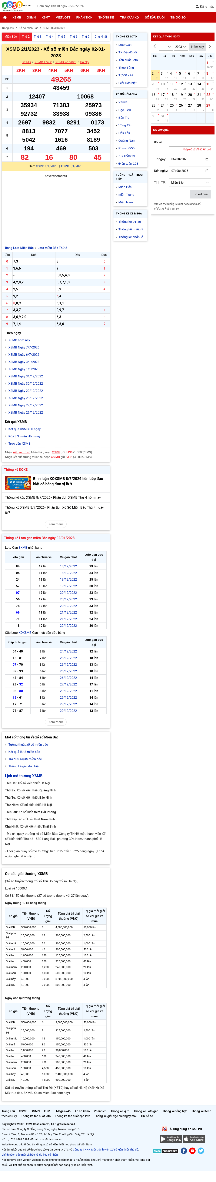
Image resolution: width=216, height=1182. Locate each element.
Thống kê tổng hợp (174, 1111)
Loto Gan (125, 44)
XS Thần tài (127, 156)
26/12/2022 (68, 665)
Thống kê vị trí (119, 1111)
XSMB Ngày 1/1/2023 (24, 369)
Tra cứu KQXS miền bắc (25, 759)
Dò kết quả (200, 194)
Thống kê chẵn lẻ (131, 237)
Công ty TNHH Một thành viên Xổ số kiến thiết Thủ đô (105, 1149)
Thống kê (106, 17)
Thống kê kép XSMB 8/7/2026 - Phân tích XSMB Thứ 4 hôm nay (53, 497)
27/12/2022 (68, 684)
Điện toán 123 (128, 163)
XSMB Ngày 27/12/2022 (26, 405)
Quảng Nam (127, 140)
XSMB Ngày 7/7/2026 (24, 347)
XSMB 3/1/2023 (71, 166)
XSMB (17, 17)
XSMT (46, 17)
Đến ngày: (161, 171)
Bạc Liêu (125, 110)
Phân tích (84, 17)
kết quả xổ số (21, 452)
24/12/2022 (68, 651)
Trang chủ (8, 1111)
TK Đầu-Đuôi (128, 52)
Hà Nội (84, 62)
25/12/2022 (68, 658)
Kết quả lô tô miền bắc (24, 752)
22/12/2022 (68, 626)
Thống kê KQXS (16, 470)
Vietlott (63, 17)
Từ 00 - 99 (126, 75)
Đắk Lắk (124, 133)
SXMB (23, 548)
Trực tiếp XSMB (20, 443)
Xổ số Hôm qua (126, 94)
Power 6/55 (127, 148)
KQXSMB (25, 633)
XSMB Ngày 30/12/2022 (26, 383)
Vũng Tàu (125, 125)
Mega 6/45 (63, 1111)
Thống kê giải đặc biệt (24, 766)
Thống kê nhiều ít (131, 229)
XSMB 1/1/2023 (46, 166)
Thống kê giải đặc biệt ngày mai (115, 1116)
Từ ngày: (160, 159)
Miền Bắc (125, 187)
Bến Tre (124, 117)
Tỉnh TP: (160, 182)
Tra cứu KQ (129, 17)
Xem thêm (56, 524)
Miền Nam (126, 202)
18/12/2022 (68, 573)
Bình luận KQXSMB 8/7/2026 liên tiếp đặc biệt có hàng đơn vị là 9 (68, 481)
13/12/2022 (68, 566)
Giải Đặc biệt (128, 83)
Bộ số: (158, 142)
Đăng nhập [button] (205, 6)
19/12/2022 (68, 579)
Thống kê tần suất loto (36, 1116)
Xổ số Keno (82, 1111)
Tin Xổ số (178, 17)
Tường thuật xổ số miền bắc (28, 745)
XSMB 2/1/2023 (65, 62)
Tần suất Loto (128, 60)
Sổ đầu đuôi (155, 17)
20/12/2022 (68, 593)
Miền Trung (126, 194)
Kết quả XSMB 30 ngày (25, 429)
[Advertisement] (56, 208)
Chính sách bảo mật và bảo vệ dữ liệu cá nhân (30, 1154)
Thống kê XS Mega (129, 213)
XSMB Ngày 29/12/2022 (26, 391)
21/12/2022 (68, 612)
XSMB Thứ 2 (42, 62)
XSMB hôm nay (19, 340)
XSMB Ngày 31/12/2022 (26, 376)
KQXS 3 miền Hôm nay (24, 436)
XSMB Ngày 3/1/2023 (24, 362)
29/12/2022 (68, 691)
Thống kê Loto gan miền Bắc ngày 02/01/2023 (39, 538)
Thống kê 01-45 (130, 221)
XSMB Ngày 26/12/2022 (26, 412)
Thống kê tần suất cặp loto (72, 1116)
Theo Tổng (126, 67)
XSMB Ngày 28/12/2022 (26, 398)
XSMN (31, 17)
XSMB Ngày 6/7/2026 (24, 355)
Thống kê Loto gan (145, 1111)
